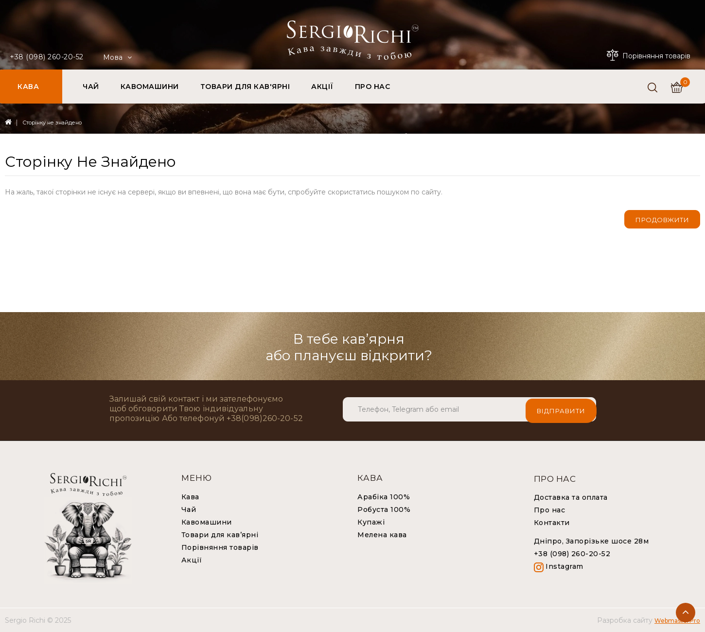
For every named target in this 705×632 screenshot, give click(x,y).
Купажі (371, 522)
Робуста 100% (383, 509)
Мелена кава (382, 534)
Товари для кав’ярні (220, 534)
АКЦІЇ (322, 86)
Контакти (552, 522)
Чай (188, 509)
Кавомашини (206, 522)
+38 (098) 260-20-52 (47, 57)
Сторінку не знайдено (52, 122)
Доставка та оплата (571, 497)
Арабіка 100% (383, 496)
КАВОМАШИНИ (150, 86)
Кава (190, 496)
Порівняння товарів (220, 547)
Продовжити (662, 220)
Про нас (549, 510)
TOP (685, 612)
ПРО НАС (372, 86)
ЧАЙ (91, 86)
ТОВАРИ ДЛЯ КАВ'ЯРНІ (245, 86)
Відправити (561, 409)
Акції (191, 560)
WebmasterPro (677, 620)
